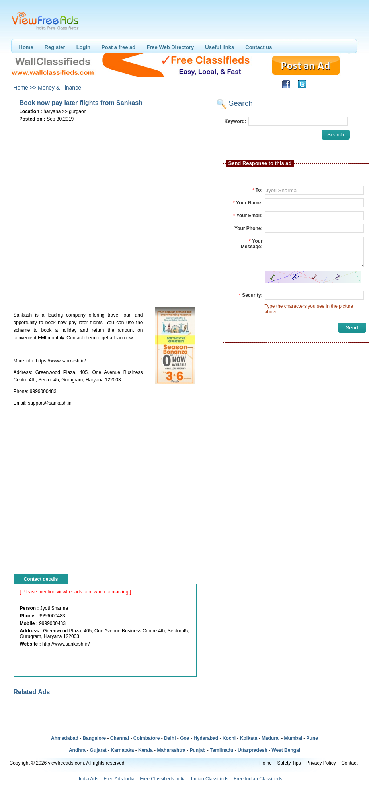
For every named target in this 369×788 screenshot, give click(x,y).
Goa (184, 738)
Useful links (219, 47)
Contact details (41, 579)
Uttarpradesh (252, 750)
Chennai (119, 738)
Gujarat (98, 750)
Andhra (77, 750)
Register (55, 47)
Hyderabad (205, 738)
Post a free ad (118, 47)
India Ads (88, 779)
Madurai (271, 738)
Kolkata (248, 738)
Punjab (197, 750)
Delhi (170, 738)
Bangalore (94, 738)
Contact (349, 763)
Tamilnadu (221, 750)
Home (26, 47)
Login (83, 47)
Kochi (229, 738)
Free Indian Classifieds (258, 779)
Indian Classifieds (209, 779)
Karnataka (122, 750)
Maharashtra (171, 750)
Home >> (25, 87)
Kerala (145, 750)
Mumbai (293, 738)
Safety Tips (289, 763)
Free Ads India (118, 779)
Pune (312, 738)
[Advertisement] (94, 212)
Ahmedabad (64, 738)
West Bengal (285, 750)
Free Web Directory (170, 47)
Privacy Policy (321, 763)
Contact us (258, 47)
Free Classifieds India (162, 779)
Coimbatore (146, 738)
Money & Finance (59, 87)
